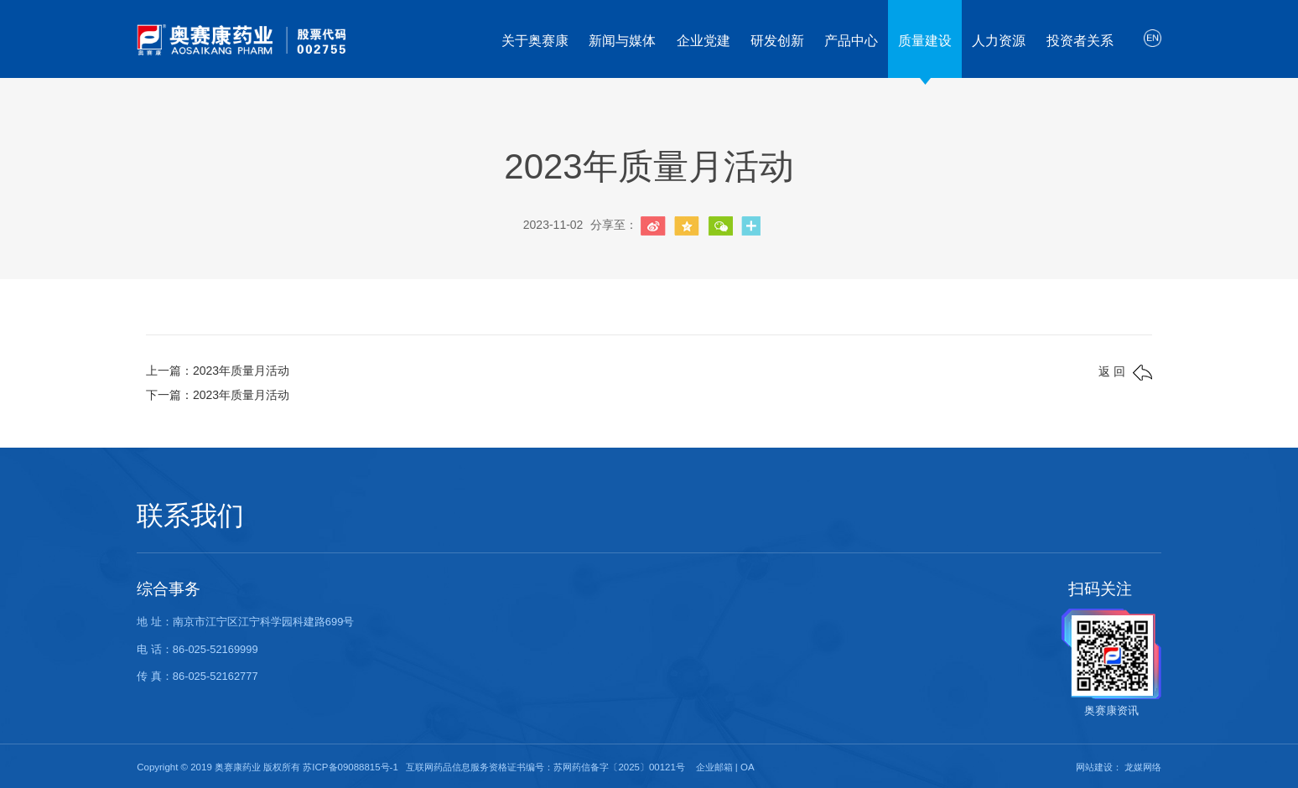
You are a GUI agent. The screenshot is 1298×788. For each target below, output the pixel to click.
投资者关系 (1080, 41)
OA (747, 767)
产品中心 (851, 41)
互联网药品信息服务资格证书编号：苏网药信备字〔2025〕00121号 (545, 767)
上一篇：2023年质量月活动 (217, 370)
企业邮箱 (714, 767)
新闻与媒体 (622, 41)
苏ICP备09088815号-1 (350, 767)
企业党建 (703, 41)
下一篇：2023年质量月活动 (217, 395)
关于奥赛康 (535, 41)
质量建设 (925, 41)
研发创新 (777, 41)
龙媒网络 (1142, 767)
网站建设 (1094, 767)
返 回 (1125, 373)
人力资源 (998, 41)
